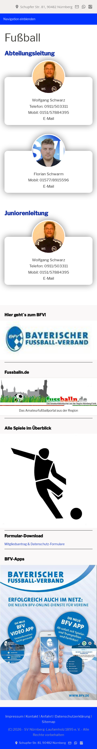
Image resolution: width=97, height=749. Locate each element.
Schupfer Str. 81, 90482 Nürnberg (43, 6)
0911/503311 (56, 106)
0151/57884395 (54, 112)
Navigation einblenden (19, 19)
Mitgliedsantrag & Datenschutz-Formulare (34, 544)
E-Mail (48, 118)
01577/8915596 (54, 180)
